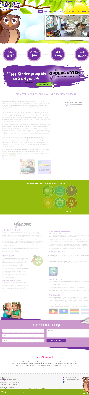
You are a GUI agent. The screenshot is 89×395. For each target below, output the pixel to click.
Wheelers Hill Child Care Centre (8, 379)
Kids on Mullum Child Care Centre (8, 384)
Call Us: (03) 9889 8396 (54, 2)
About (45, 11)
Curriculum (62, 11)
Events (73, 11)
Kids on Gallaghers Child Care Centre (9, 382)
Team (78, 11)
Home (40, 11)
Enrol (50, 11)
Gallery (84, 11)
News (68, 11)
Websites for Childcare (67, 391)
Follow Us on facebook (71, 382)
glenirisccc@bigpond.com (77, 2)
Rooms (55, 11)
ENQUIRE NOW (56, 340)
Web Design (57, 391)
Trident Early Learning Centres (7, 387)
